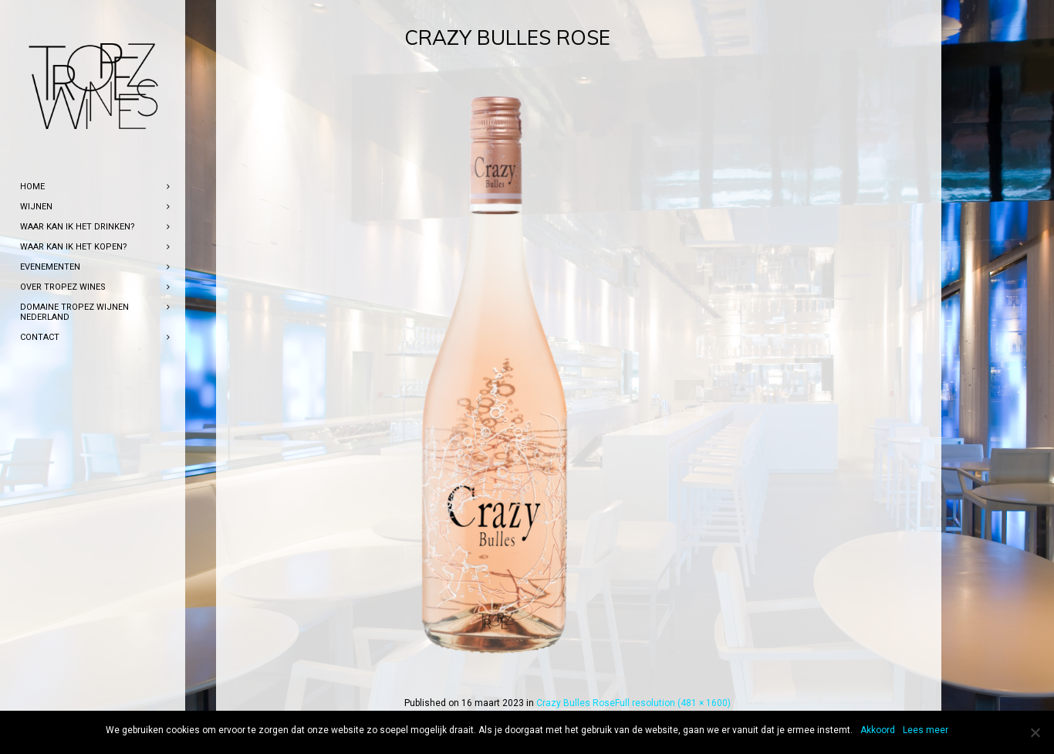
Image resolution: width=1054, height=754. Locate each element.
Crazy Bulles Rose (575, 703)
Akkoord (877, 730)
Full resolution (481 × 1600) (673, 703)
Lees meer (925, 730)
